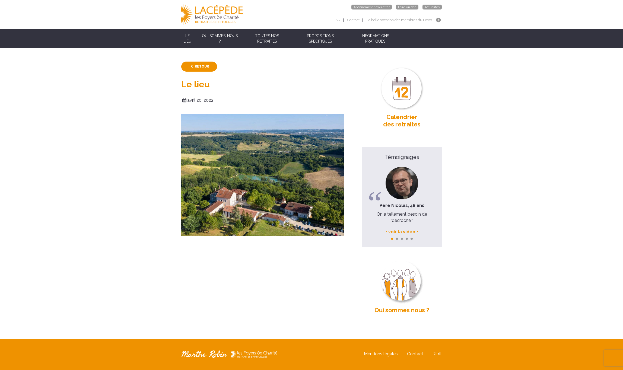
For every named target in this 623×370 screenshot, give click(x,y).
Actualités (432, 7)
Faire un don (407, 7)
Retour (202, 66)
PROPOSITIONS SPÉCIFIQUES (320, 38)
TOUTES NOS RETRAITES (267, 38)
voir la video (401, 231)
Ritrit (437, 354)
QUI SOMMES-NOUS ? (220, 38)
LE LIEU (187, 38)
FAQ (336, 20)
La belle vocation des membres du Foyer (399, 20)
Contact (353, 20)
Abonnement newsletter (372, 7)
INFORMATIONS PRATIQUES (375, 38)
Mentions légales (381, 354)
